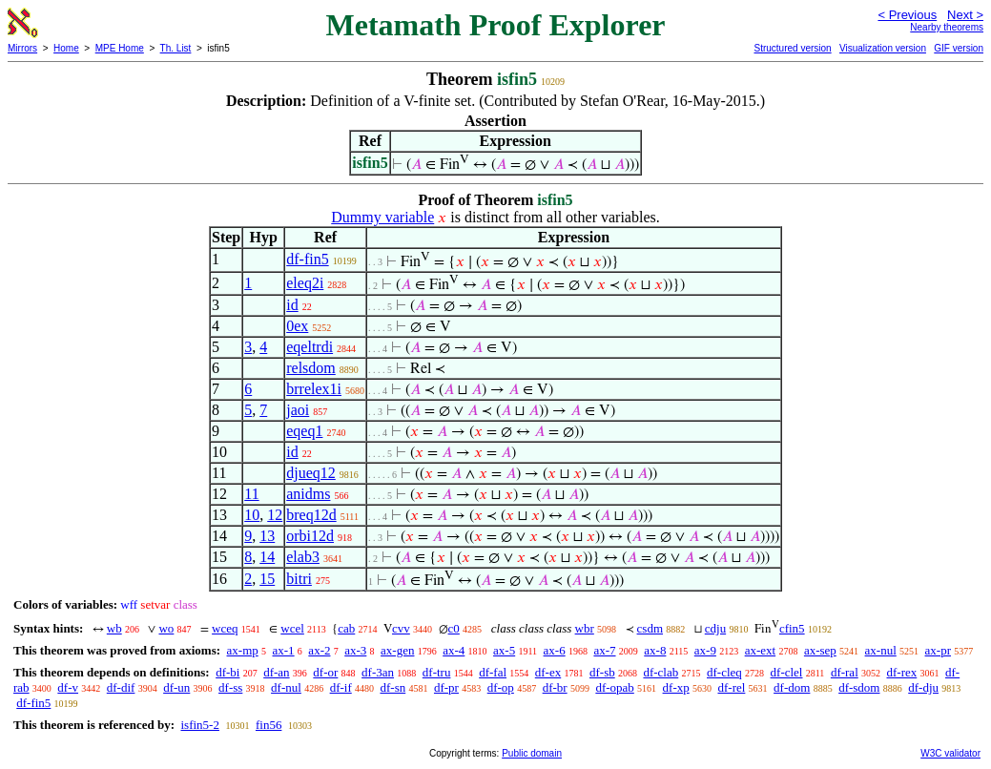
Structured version (792, 48)
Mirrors (22, 48)
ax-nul (881, 650)
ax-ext (760, 650)
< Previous (907, 15)
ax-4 (454, 650)
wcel (292, 628)
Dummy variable (382, 217)
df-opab (614, 687)
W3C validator (950, 753)
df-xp (676, 687)
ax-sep (820, 650)
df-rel (731, 687)
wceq (224, 628)
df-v (67, 687)
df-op (500, 687)
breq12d (311, 515)
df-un (176, 687)
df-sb (602, 672)
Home (66, 48)
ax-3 (355, 650)
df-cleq (724, 672)
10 (251, 515)
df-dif (121, 687)
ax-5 (504, 650)
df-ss (230, 687)
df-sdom (858, 687)
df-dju (923, 687)
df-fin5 (307, 259)
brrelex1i (313, 389)
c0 (454, 628)
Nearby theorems (946, 27)
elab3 (303, 557)
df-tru (437, 672)
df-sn (392, 687)
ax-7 (604, 650)
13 (267, 536)
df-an (276, 672)
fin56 (268, 724)
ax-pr (938, 650)
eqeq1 (304, 431)
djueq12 (311, 473)
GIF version (958, 48)
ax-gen (397, 650)
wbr (584, 628)
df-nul (286, 687)
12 (274, 515)
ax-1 (284, 650)
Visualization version (882, 48)
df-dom (792, 687)
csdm (650, 628)
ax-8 (655, 650)
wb (114, 628)
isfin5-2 (199, 724)
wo (166, 628)
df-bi (227, 672)
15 (267, 579)
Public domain (532, 753)
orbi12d (310, 536)
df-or (325, 672)
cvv (401, 628)
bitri (299, 579)
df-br (555, 687)
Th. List (176, 48)
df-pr (446, 687)
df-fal (492, 672)
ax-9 (705, 650)
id (292, 305)
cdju (715, 628)
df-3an (377, 672)
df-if (341, 687)
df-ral (844, 672)
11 (251, 494)
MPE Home (119, 48)
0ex (297, 326)
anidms (308, 494)
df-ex (548, 672)
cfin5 (792, 628)
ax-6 (555, 650)
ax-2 (319, 650)
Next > (965, 15)
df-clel (787, 672)
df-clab (660, 672)
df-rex (902, 672)
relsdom (311, 368)
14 (267, 557)
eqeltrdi (309, 347)
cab (346, 628)
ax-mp (242, 650)
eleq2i (304, 283)
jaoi (297, 410)
